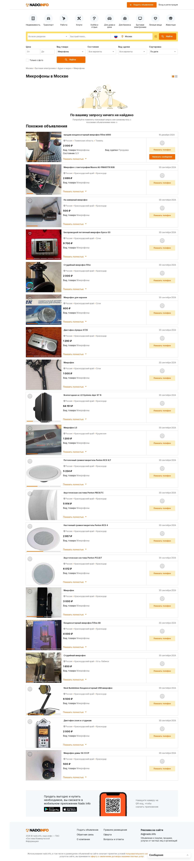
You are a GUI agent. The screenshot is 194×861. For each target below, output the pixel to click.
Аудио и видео (65, 68)
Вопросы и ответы (113, 839)
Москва (29, 68)
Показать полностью (75, 158)
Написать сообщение (162, 157)
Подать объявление (87, 829)
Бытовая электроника (45, 68)
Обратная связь (85, 834)
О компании (83, 839)
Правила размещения (115, 829)
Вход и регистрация (168, 5)
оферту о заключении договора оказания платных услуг (117, 856)
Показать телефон (162, 150)
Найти (166, 36)
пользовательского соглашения (141, 853)
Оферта (107, 834)
